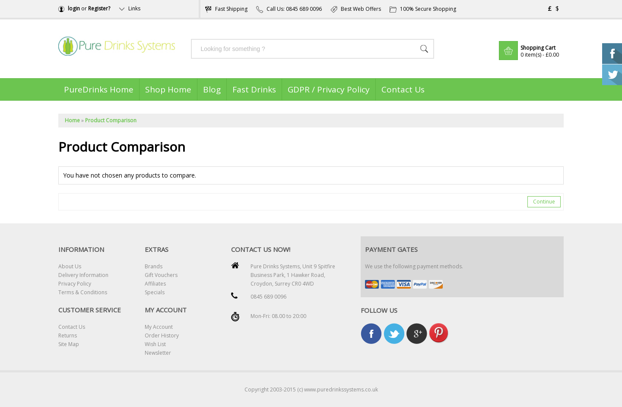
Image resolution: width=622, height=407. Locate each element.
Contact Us (71, 327)
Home (72, 120)
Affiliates (155, 283)
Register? (99, 8)
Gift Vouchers (161, 275)
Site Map (68, 344)
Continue (544, 201)
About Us (69, 266)
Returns (67, 335)
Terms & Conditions (82, 292)
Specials (155, 292)
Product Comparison (110, 120)
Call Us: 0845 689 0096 (289, 9)
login (74, 8)
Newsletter (158, 352)
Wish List (155, 344)
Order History (162, 335)
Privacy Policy (74, 283)
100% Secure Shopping (423, 9)
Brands (153, 266)
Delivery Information (83, 275)
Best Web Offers (355, 9)
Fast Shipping (226, 9)
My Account (159, 327)
